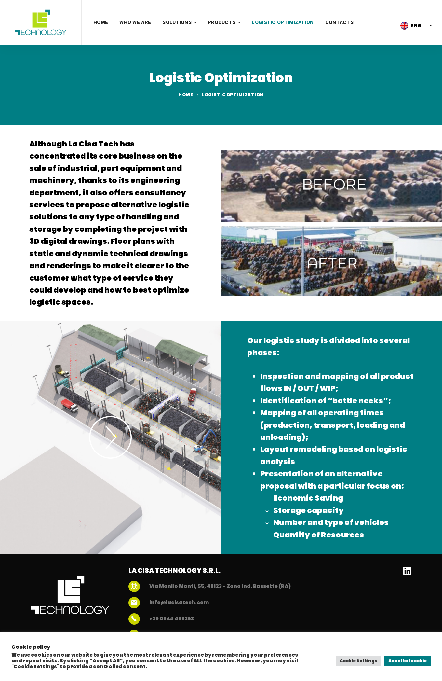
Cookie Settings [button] (358, 661)
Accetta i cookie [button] (407, 661)
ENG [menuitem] (416, 26)
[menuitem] (414, 25)
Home (185, 95)
